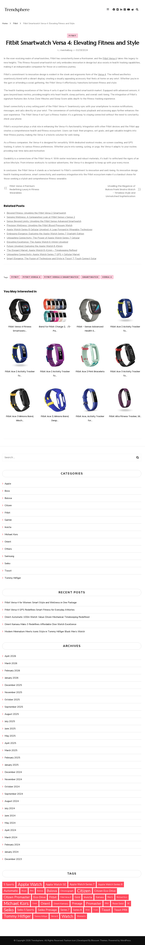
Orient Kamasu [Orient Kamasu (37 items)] (61, 903)
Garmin (8, 520)
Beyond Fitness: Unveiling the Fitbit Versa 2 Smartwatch (36, 213)
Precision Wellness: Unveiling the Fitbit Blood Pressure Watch (39, 225)
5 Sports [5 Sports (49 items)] (9, 884)
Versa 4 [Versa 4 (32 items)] (54, 916)
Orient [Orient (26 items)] (34, 903)
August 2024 (12, 801)
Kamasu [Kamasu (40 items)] (100, 897)
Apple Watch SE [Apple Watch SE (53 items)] (56, 884)
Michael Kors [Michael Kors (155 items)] (16, 903)
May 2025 (10, 735)
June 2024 (10, 815)
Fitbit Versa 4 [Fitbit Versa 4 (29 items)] (65, 897)
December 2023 (13, 859)
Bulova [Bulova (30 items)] (40, 890)
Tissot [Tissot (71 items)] (105, 910)
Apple (8, 483)
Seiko (7, 563)
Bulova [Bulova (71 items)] (52, 891)
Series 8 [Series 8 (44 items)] (77, 910)
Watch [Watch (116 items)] (67, 916)
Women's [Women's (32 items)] (81, 916)
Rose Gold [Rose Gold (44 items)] (118, 903)
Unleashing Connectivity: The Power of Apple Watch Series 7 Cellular (43, 237)
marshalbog (66, 50)
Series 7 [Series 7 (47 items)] (64, 910)
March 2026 (11, 663)
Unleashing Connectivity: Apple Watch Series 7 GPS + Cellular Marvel (43, 254)
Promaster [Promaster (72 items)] (93, 903)
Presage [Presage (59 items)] (77, 903)
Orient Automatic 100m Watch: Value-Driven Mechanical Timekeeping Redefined (47, 617)
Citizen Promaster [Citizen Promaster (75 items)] (17, 897)
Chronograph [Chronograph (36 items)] (66, 890)
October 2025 (12, 699)
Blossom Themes (99, 940)
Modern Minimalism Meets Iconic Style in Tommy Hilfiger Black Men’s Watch (45, 631)
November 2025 (13, 692)
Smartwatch (90, 277)
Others (8, 549)
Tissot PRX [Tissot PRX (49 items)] (120, 910)
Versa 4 (102, 74)
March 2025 (11, 750)
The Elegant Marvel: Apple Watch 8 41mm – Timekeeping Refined (42, 250)
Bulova (8, 498)
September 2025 (14, 706)
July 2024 (10, 808)
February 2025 (12, 757)
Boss (7, 491)
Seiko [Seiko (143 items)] (9, 910)
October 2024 (12, 786)
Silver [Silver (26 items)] (87, 910)
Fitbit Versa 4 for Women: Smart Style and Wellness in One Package (41, 602)
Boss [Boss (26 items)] (32, 891)
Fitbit (72, 35)
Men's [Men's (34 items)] (110, 897)
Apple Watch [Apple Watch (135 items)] (30, 884)
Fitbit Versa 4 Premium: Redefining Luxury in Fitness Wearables (24, 189)
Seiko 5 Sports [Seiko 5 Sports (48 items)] (25, 910)
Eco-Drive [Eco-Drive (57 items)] (39, 897)
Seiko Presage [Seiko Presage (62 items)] (47, 910)
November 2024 (13, 779)
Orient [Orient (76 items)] (45, 903)
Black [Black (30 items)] (24, 890)
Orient (8, 541)
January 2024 (12, 852)
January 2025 (12, 765)
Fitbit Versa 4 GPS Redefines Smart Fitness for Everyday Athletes (40, 609)
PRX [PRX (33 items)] (107, 903)
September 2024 (14, 794)
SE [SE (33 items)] (128, 903)
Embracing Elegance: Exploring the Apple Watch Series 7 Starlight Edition (45, 233)
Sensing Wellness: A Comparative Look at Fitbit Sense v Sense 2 (41, 217)
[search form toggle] (137, 9)
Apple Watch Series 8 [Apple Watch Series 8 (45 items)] (110, 884)
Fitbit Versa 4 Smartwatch (61, 277)
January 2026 (12, 677)
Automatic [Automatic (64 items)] (11, 891)
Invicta (8, 527)
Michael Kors (11, 534)
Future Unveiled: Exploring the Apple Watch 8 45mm (35, 246)
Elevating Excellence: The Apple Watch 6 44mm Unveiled (37, 242)
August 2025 (12, 714)
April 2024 (10, 830)
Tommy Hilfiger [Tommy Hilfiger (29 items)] (41, 916)
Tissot (8, 570)
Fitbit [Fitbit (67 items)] (53, 897)
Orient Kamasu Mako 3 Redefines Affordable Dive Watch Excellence (40, 624)
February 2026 (12, 670)
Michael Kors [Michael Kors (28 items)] (122, 897)
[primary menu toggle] (108, 9)
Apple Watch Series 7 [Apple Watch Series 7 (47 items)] (82, 884)
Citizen (8, 505)
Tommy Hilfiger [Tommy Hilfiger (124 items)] (17, 916)
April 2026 (10, 656)
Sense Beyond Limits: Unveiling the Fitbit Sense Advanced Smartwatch (44, 221)
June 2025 (10, 728)
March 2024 (11, 837)
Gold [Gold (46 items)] (77, 897)
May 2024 (10, 823)
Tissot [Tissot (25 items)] (95, 910)
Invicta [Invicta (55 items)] (88, 897)
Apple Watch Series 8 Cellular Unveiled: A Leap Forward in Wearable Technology (49, 229)
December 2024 (13, 772)
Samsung (9, 556)
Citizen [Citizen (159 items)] (84, 891)
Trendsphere (17, 9)
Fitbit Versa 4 (110, 58)
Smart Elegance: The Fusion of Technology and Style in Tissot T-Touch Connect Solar (51, 258)
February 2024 (12, 844)
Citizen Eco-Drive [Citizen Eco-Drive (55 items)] (104, 891)
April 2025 (10, 743)
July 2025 (10, 721)
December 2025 (13, 685)
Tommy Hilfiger (13, 578)
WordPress (125, 940)
